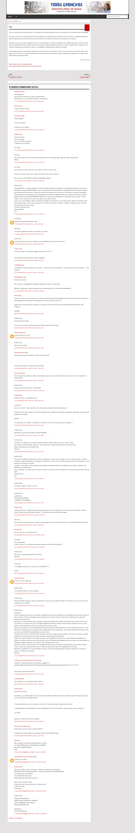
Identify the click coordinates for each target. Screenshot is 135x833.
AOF (15, 155)
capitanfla (17, 688)
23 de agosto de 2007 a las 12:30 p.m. (29, 478)
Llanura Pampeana (20, 352)
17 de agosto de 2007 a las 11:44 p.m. (29, 291)
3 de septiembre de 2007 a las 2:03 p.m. (30, 752)
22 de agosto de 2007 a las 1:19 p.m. (29, 451)
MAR (16, 740)
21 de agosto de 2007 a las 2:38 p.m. (29, 400)
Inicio (10, 16)
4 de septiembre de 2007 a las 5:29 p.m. (30, 791)
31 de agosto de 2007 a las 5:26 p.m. (29, 735)
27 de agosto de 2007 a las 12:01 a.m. (29, 593)
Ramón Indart (18, 373)
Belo (15, 519)
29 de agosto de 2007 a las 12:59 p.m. (29, 721)
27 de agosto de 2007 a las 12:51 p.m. (29, 655)
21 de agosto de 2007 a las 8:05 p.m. (29, 425)
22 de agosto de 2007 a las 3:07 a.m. (29, 435)
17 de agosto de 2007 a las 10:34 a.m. (29, 150)
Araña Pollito (18, 578)
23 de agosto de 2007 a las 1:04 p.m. (29, 488)
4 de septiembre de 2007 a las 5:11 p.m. (30, 762)
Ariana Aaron (18, 116)
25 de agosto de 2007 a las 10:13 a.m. (29, 573)
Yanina (16, 238)
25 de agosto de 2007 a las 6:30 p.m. (29, 583)
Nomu (16, 564)
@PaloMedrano (19, 277)
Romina (16, 295)
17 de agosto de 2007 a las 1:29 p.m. (29, 224)
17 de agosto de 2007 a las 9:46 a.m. (29, 111)
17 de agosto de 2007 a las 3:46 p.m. (29, 234)
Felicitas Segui (18, 332)
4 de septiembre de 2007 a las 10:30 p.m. (30, 813)
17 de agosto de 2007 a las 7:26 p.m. (29, 272)
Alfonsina (17, 106)
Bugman (17, 395)
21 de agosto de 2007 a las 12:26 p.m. (29, 390)
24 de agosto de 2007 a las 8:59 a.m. (29, 525)
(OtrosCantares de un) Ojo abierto (24, 756)
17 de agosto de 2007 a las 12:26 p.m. (29, 214)
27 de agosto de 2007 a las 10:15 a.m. (29, 605)
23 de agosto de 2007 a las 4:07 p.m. (29, 503)
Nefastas (17, 134)
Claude (16, 218)
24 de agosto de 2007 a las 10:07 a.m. (29, 535)
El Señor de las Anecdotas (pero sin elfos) (26, 660)
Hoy (10, 27)
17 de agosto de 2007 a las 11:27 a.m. (29, 162)
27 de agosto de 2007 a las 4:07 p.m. (29, 674)
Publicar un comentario (16, 818)
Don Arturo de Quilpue (21, 726)
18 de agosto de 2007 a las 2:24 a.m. (29, 328)
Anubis (16, 405)
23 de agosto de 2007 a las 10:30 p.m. (29, 515)
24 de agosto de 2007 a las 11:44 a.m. (29, 547)
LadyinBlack (18, 265)
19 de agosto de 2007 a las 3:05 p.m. (29, 348)
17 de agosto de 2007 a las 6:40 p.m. (29, 260)
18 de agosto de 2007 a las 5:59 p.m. (29, 338)
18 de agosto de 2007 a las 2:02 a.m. (29, 313)
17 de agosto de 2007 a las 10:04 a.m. (29, 129)
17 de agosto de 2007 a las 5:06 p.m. (29, 244)
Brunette (17, 529)
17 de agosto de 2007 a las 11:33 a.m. (29, 181)
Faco (16, 167)
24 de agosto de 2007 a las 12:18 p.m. (29, 559)
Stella (16, 539)
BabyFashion (18, 91)
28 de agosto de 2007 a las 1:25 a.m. (29, 684)
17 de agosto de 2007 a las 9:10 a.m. (29, 101)
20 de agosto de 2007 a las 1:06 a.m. (29, 368)
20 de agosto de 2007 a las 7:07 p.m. (29, 380)
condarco (17, 248)
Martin (16, 228)
